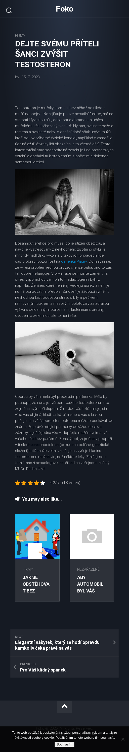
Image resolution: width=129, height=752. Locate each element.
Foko (64, 9)
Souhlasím (64, 744)
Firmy (20, 36)
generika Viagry (74, 261)
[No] (122, 739)
